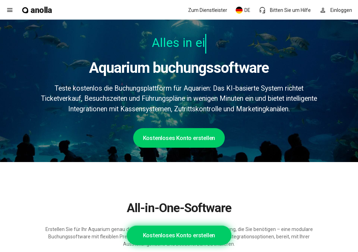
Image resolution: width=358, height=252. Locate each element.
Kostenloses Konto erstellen (179, 137)
